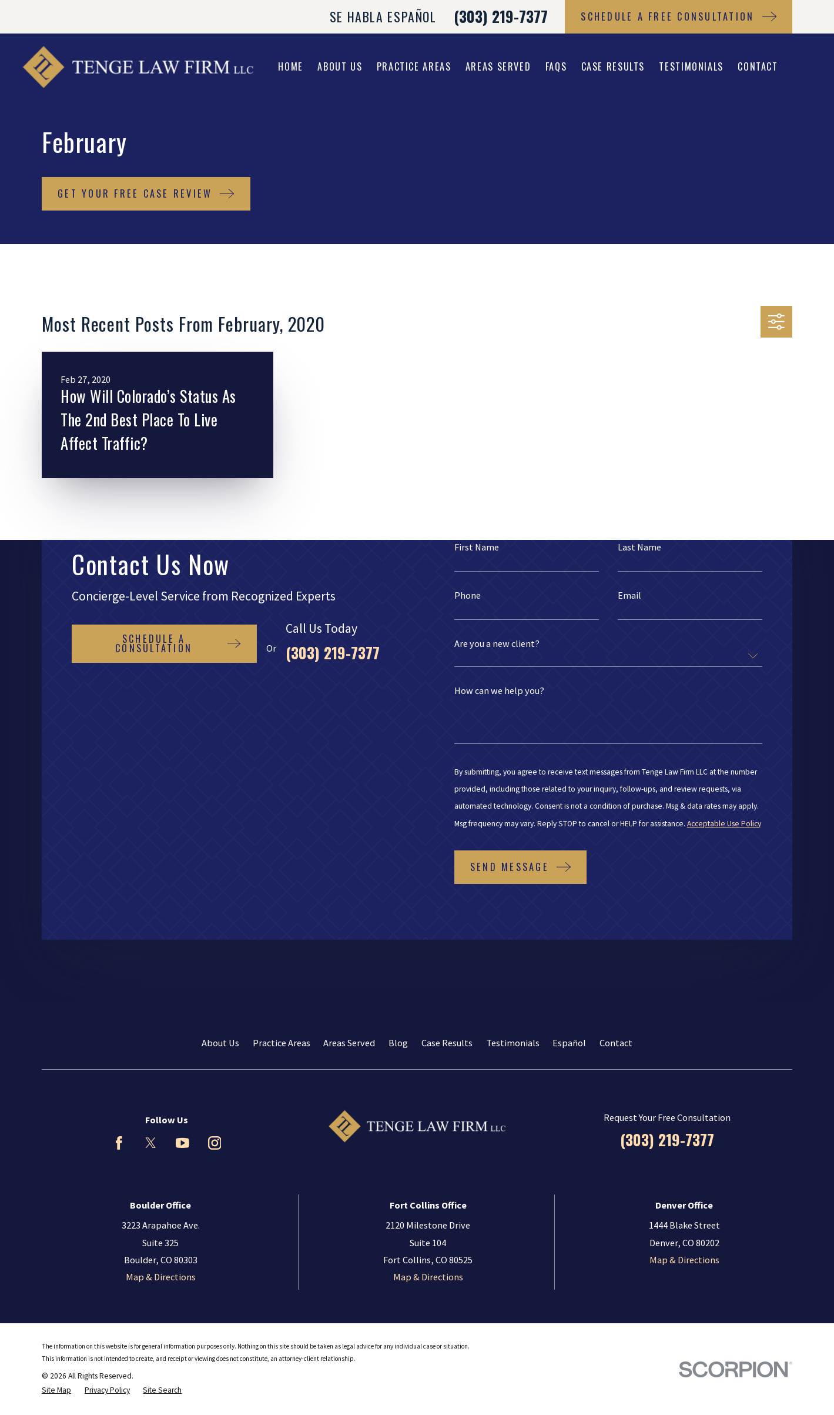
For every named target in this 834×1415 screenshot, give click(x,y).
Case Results (447, 1043)
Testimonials (513, 1043)
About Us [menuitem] (339, 66)
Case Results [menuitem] (613, 66)
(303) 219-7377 (501, 16)
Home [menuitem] (290, 66)
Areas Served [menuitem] (498, 66)
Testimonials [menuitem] (691, 66)
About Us (220, 1043)
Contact (615, 1043)
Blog (398, 1043)
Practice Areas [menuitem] (414, 66)
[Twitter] (151, 1143)
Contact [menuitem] (758, 66)
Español (569, 1043)
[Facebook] (119, 1143)
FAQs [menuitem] (556, 66)
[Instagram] (215, 1143)
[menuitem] (56, 1390)
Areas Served (349, 1043)
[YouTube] (182, 1143)
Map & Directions (161, 1277)
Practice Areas (281, 1043)
